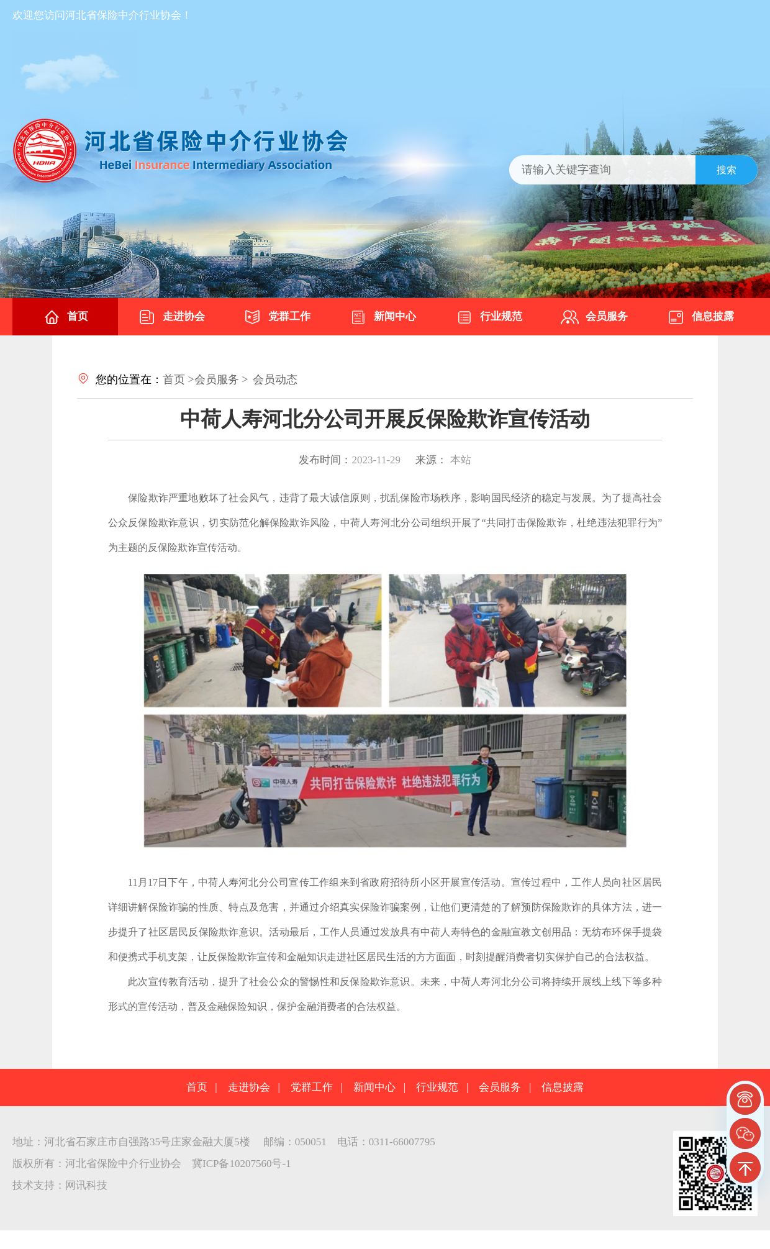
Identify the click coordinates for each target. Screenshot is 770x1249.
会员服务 (594, 317)
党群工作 (276, 317)
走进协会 (171, 317)
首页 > (178, 379)
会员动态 (275, 379)
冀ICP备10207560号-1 (241, 1164)
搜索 (726, 170)
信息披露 (700, 317)
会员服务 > (221, 379)
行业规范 (488, 317)
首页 (65, 317)
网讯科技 (86, 1185)
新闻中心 (382, 317)
